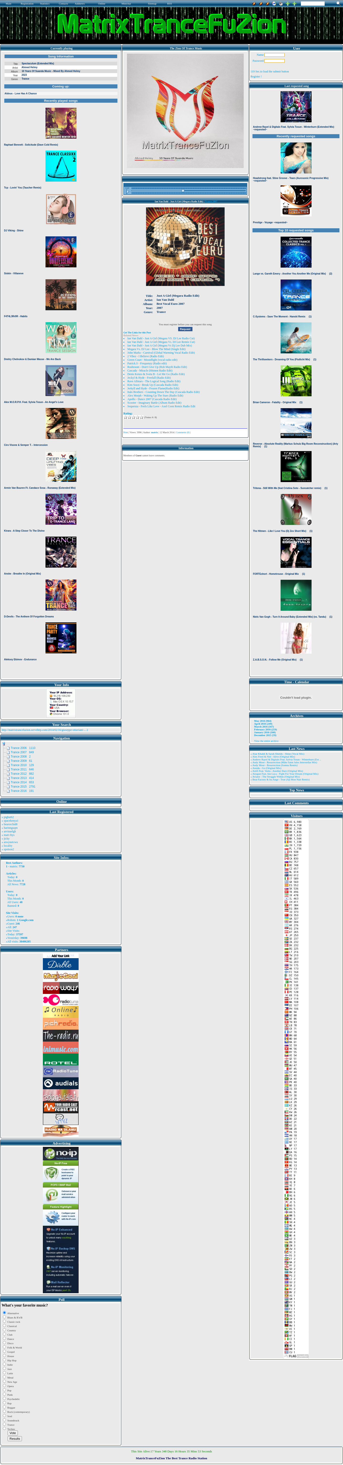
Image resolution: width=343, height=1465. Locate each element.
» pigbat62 (8, 817)
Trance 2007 (211, 201)
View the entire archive (266, 740)
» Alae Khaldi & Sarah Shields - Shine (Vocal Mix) (277, 753)
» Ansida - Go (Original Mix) (266, 768)
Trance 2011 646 (22, 769)
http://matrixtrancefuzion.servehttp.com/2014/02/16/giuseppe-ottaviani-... (44, 730)
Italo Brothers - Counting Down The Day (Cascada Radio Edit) (163, 392)
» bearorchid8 (9, 824)
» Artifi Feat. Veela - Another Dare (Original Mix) (277, 770)
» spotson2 (8, 849)
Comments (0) (183, 432)
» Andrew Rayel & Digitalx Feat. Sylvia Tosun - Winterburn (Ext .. (286, 759)
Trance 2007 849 (22, 752)
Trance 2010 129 (22, 765)
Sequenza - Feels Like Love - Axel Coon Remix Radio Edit (161, 406)
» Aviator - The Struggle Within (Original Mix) (275, 776)
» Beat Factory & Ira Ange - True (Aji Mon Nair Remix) (280, 779)
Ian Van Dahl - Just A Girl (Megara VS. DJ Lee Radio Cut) (161, 338)
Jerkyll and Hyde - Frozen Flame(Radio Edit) (153, 388)
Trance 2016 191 (22, 791)
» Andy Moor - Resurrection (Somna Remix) (274, 765)
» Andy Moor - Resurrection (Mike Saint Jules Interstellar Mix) (284, 762)
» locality (7, 845)
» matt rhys (8, 835)
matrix (13, 866)
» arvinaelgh (9, 831)
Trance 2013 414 (22, 778)
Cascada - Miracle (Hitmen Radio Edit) (149, 370)
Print (125, 432)
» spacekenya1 (10, 820)
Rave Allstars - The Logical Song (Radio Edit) (154, 381)
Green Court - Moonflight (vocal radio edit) (152, 359)
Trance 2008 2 (21, 756)
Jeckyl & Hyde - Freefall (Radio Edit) (149, 377)
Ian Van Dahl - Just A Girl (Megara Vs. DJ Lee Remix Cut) (161, 342)
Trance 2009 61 (21, 761)
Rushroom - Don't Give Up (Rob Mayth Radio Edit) (157, 367)
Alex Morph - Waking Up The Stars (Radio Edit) (155, 395)
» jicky (6, 838)
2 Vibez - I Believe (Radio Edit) (145, 356)
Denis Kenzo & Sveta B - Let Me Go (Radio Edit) (156, 374)
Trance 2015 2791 (23, 786)
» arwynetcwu (10, 842)
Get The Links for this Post (137, 332)
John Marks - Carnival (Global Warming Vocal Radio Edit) (161, 352)
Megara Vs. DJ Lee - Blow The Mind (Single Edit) (156, 349)
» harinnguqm (10, 827)
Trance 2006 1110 (23, 748)
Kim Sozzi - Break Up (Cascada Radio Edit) (152, 385)
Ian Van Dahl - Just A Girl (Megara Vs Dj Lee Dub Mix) (159, 345)
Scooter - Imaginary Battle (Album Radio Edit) (154, 402)
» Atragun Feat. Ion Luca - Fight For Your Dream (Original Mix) (284, 773)
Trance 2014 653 (22, 782)
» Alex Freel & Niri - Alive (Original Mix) (273, 756)
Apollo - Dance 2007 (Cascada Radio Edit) (152, 399)
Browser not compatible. (61, 365)
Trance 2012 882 (22, 773)
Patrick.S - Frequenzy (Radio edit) (147, 363)
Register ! (256, 76)
